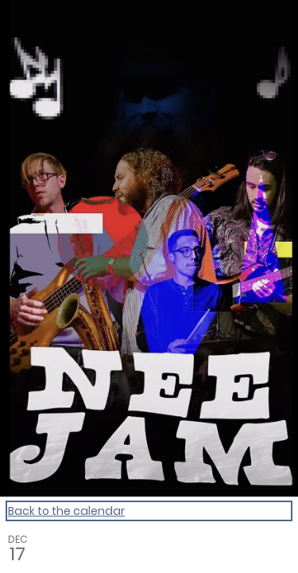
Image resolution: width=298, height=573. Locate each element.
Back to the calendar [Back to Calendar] (66, 511)
